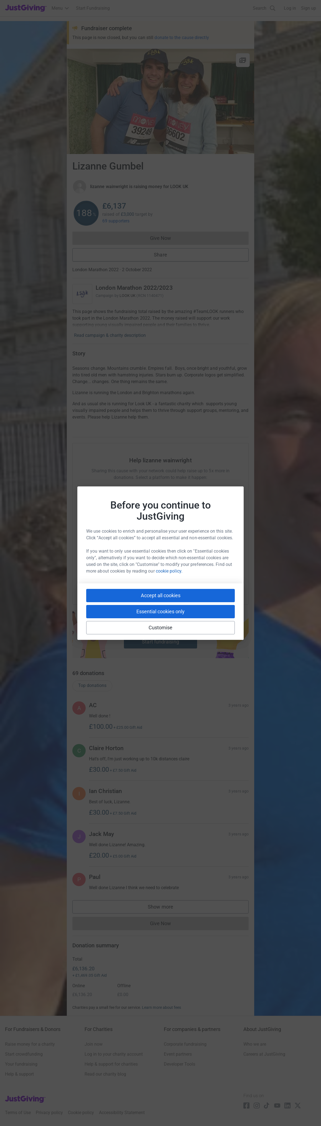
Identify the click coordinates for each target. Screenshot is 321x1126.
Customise (161, 627)
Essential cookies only (160, 611)
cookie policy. (169, 571)
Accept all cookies (160, 595)
